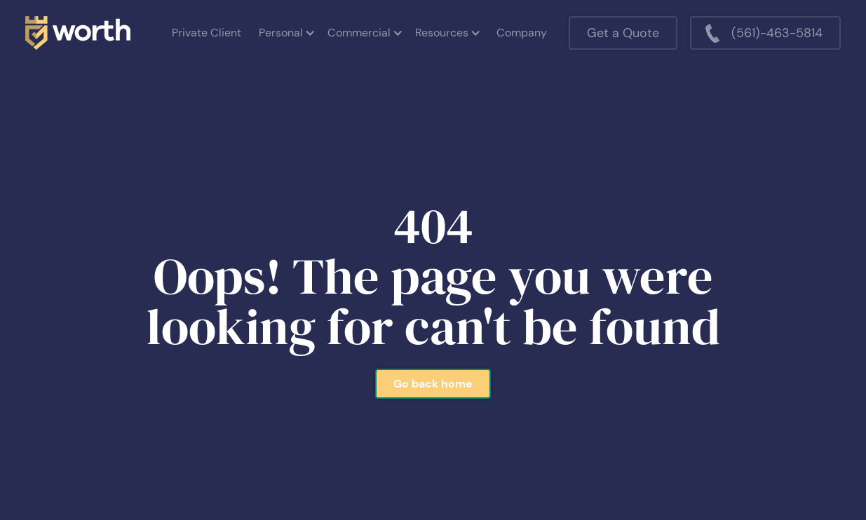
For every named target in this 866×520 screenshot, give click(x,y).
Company (521, 32)
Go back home (433, 383)
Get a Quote (623, 33)
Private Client (206, 32)
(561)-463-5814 (777, 33)
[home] (77, 33)
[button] (286, 32)
